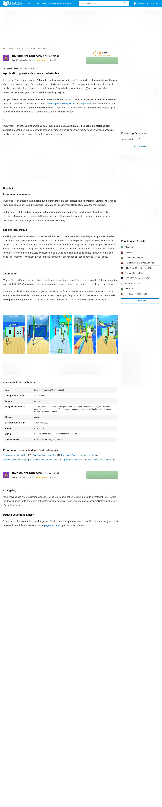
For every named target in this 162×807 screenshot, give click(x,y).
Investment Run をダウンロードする (77, 455)
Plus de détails (140, 146)
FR (154, 3)
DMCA (107, 698)
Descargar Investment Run (15, 455)
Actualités (33, 4)
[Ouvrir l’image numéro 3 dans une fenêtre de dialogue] (85, 334)
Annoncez (29, 693)
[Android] (10, 48)
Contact (18, 693)
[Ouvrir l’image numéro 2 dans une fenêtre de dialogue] (61, 334)
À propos (7, 693)
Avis (44, 4)
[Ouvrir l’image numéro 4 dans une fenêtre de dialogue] (108, 334)
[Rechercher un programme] (124, 3)
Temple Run (84, 103)
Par (19, 60)
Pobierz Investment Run (14, 460)
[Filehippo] (12, 3)
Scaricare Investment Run (44, 455)
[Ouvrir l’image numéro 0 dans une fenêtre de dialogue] (14, 334)
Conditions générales (12, 698)
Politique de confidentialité (67, 698)
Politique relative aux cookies (39, 698)
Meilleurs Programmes (61, 4)
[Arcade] (23, 48)
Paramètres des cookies (124, 698)
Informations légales (91, 698)
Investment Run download (100, 460)
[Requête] (104, 3)
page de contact (53, 525)
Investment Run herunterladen (43, 460)
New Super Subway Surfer (61, 103)
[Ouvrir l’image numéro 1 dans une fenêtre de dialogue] (38, 334)
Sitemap (41, 693)
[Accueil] (4, 48)
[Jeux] (16, 48)
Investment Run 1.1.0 (130, 139)
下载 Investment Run (73, 460)
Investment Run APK (35, 55)
